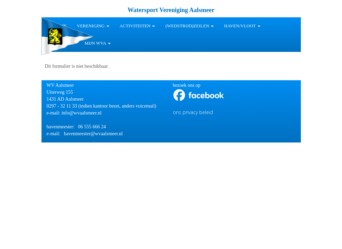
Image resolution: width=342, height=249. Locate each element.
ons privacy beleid (193, 112)
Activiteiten (137, 25)
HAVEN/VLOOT (242, 25)
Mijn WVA (97, 43)
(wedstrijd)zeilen (189, 25)
